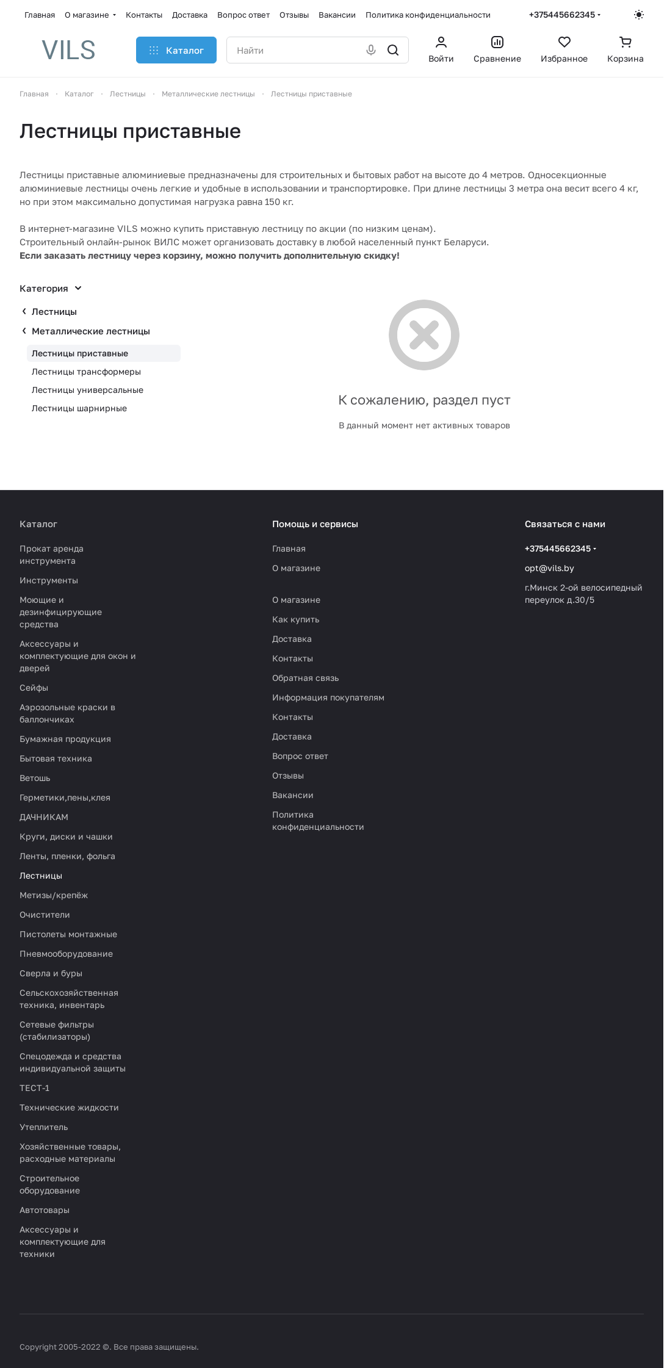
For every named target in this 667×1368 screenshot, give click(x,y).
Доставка (292, 638)
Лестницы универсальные (87, 389)
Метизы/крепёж (54, 895)
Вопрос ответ (300, 756)
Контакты (292, 658)
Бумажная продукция (65, 738)
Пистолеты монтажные (68, 934)
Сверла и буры (51, 973)
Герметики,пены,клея (65, 797)
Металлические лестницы (91, 330)
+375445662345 (562, 14)
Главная (289, 548)
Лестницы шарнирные (79, 408)
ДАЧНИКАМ (44, 817)
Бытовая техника (56, 758)
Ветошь (35, 777)
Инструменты (49, 580)
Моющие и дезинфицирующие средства (61, 611)
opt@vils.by (549, 568)
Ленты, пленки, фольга (67, 856)
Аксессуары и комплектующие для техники (63, 1241)
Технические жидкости (69, 1107)
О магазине (296, 568)
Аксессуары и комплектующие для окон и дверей (78, 655)
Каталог (38, 523)
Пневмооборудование (66, 953)
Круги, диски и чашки (66, 836)
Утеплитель (44, 1126)
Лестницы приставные (80, 353)
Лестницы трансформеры (86, 371)
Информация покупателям (328, 697)
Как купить (295, 619)
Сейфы (34, 687)
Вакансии (293, 795)
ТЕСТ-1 (34, 1087)
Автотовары (45, 1209)
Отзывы (288, 775)
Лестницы (54, 311)
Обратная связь (305, 677)
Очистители (45, 914)
